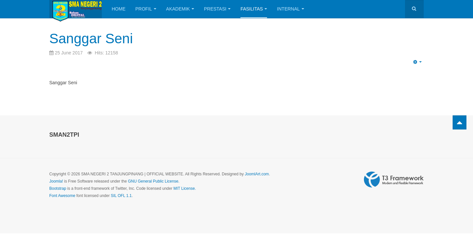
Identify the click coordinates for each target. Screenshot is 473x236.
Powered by (394, 179)
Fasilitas (253, 8)
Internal (290, 8)
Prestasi (217, 8)
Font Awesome (62, 195)
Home (118, 8)
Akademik (180, 8)
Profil (145, 8)
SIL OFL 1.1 (121, 195)
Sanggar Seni (91, 38)
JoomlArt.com (257, 174)
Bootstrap (57, 188)
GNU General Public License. (153, 181)
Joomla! (56, 181)
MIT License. (184, 188)
